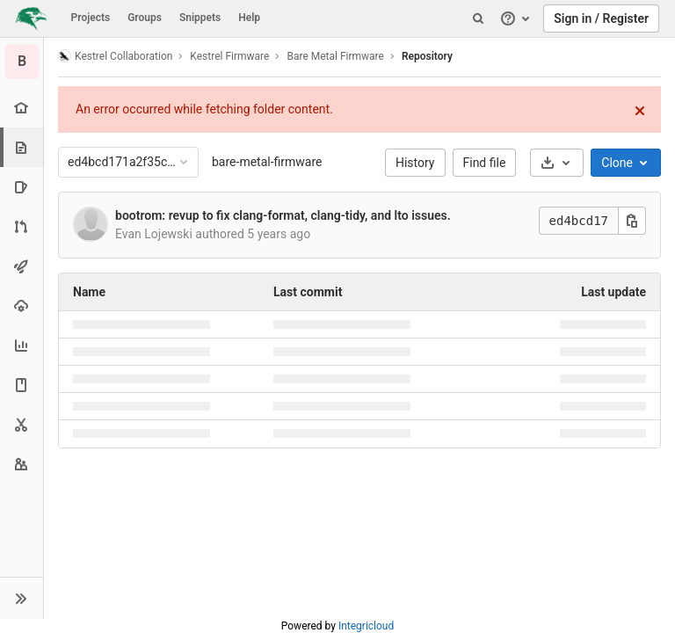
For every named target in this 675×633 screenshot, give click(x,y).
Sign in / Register (601, 18)
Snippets (200, 17)
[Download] (557, 163)
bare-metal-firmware (267, 162)
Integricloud (366, 626)
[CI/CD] (21, 266)
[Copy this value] (632, 221)
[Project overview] (21, 107)
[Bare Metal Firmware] (22, 61)
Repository (427, 56)
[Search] (478, 18)
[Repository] (23, 147)
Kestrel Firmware (229, 56)
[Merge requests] (21, 226)
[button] (21, 598)
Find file (484, 163)
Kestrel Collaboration (115, 55)
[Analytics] (21, 345)
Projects (91, 17)
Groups (144, 17)
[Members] (21, 464)
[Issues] (21, 187)
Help (249, 17)
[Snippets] (21, 424)
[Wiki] (21, 384)
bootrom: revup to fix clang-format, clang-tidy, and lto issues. (283, 215)
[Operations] (21, 305)
